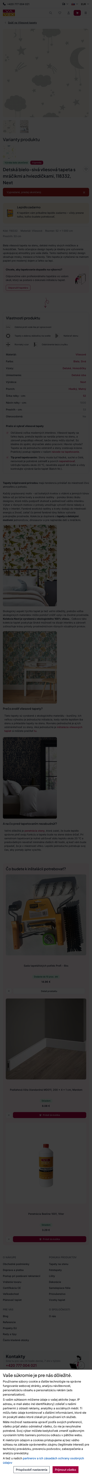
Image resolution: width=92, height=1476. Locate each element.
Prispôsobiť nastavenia (31, 1469)
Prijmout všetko (65, 1469)
